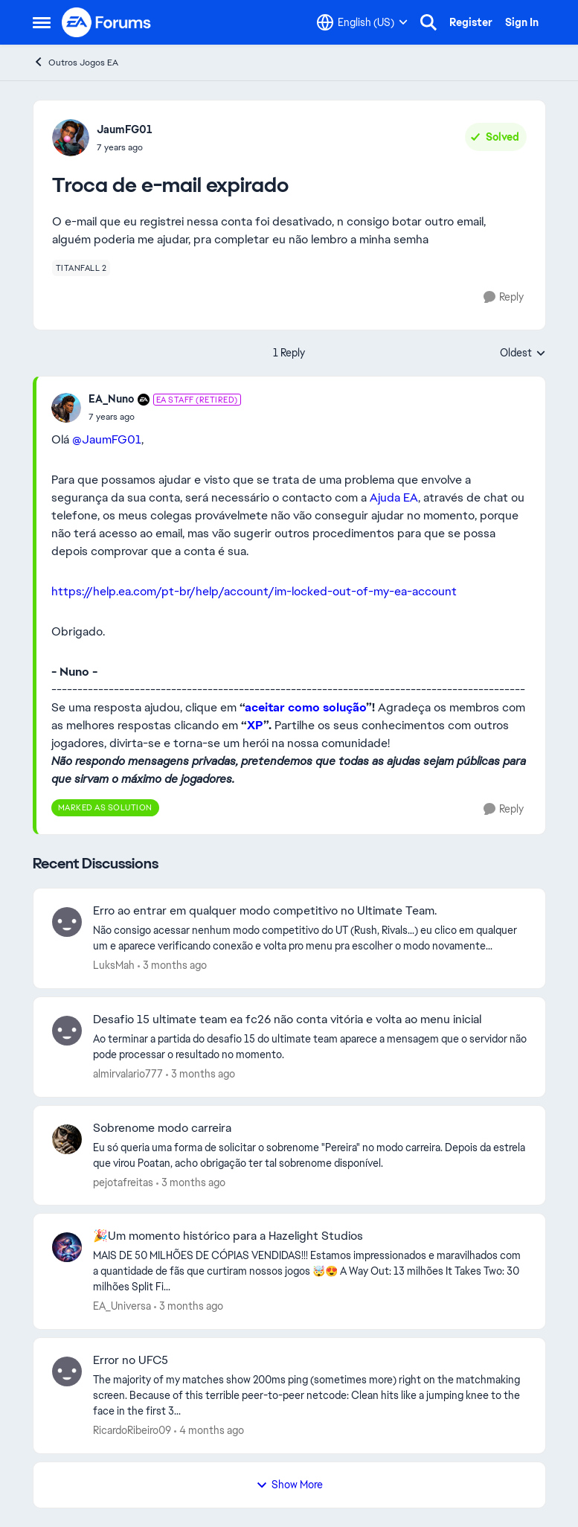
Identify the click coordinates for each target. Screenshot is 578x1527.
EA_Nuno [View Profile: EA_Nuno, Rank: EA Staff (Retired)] (111, 399)
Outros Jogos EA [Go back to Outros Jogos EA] (75, 62)
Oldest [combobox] (523, 353)
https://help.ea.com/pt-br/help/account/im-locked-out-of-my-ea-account (254, 591)
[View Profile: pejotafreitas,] (67, 1139)
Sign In (522, 22)
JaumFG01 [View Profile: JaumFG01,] (124, 129)
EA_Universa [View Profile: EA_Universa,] (122, 1306)
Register (470, 22)
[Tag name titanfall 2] (81, 268)
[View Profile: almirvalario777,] (67, 1031)
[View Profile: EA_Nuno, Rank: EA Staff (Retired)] (66, 408)
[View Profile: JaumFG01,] (70, 137)
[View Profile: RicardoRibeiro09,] (67, 1371)
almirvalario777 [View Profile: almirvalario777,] (128, 1074)
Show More (289, 1484)
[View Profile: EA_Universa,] (67, 1247)
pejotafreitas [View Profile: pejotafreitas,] (123, 1181)
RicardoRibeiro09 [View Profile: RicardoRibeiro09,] (132, 1430)
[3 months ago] (172, 965)
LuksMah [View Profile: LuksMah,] (114, 965)
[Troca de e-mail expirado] (165, 416)
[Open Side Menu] (41, 22)
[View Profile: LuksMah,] (67, 922)
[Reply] (504, 297)
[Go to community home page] (107, 22)
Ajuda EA (394, 497)
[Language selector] (362, 22)
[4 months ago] (209, 1430)
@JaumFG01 (106, 439)
